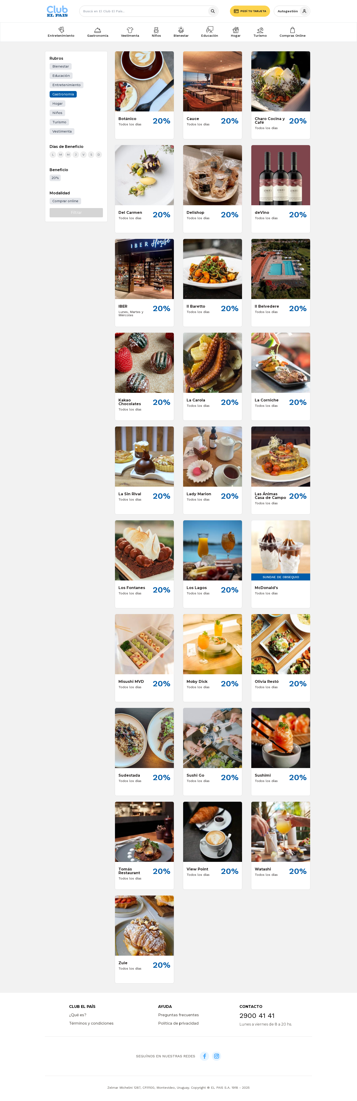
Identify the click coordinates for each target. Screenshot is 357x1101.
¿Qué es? (77, 1015)
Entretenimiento (61, 35)
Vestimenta (130, 35)
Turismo (260, 35)
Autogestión (293, 11)
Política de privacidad (178, 1023)
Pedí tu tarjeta (250, 11)
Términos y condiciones (91, 1023)
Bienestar (181, 35)
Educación (209, 35)
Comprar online (65, 201)
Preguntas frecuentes (178, 1015)
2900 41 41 (256, 1015)
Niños (156, 35)
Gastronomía (97, 35)
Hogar (236, 35)
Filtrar (76, 212)
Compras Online (293, 35)
